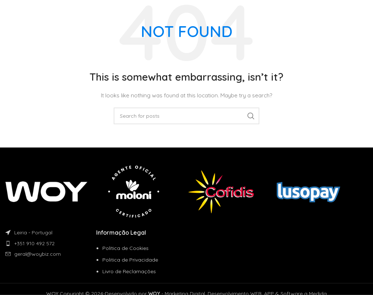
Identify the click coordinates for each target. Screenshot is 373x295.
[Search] (186, 116)
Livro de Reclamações (129, 271)
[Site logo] (30, 10)
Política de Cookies (125, 248)
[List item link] (50, 243)
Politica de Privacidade (130, 259)
